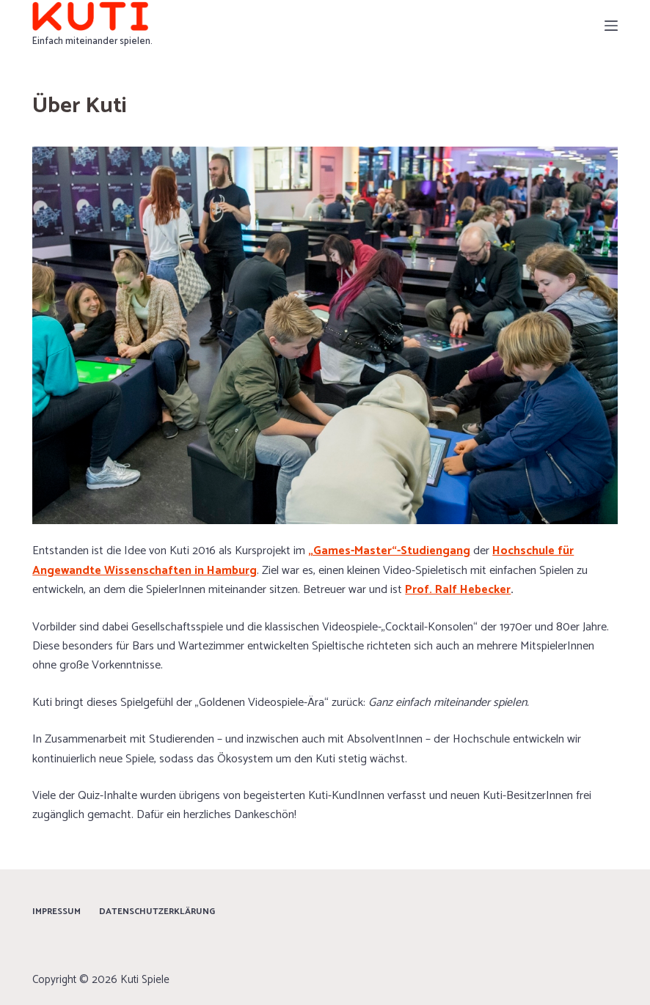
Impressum (56, 912)
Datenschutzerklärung (157, 912)
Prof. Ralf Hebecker (458, 590)
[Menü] (611, 25)
